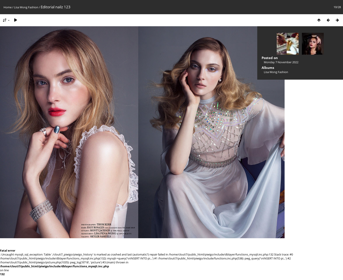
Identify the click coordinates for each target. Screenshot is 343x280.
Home (8, 7)
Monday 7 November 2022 (281, 62)
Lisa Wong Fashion (26, 7)
